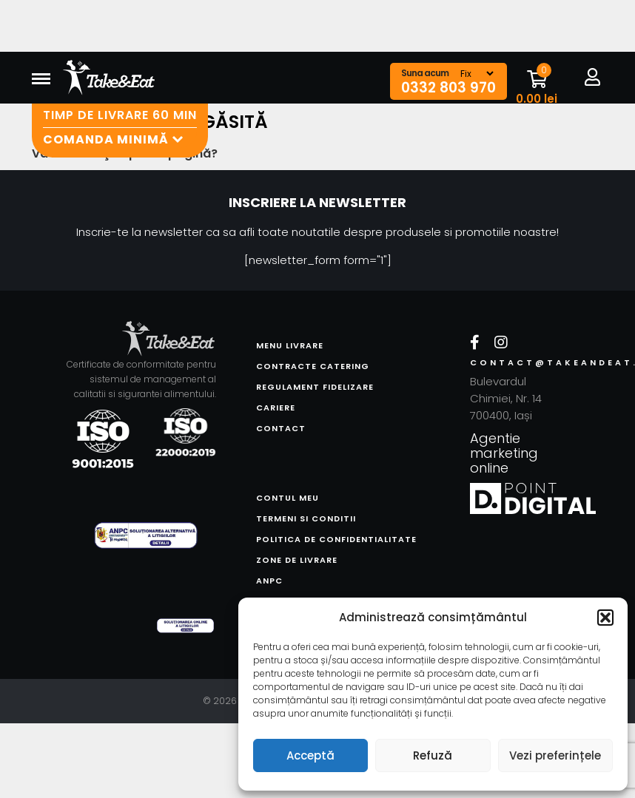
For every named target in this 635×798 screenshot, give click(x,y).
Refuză (432, 755)
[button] (605, 617)
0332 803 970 (448, 88)
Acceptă (310, 755)
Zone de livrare (296, 560)
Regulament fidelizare (315, 387)
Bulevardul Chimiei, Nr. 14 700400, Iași (506, 398)
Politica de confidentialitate (336, 539)
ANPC (269, 580)
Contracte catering (312, 366)
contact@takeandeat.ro (520, 362)
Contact (281, 428)
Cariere (275, 407)
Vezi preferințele (555, 755)
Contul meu (287, 498)
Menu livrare (289, 345)
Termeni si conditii (306, 518)
